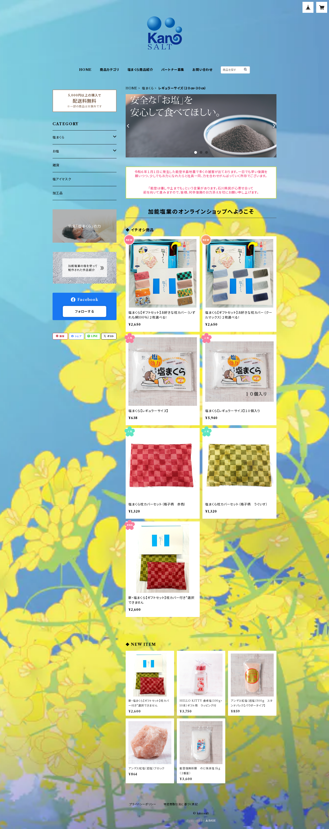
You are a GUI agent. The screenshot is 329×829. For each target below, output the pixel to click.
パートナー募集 (172, 70)
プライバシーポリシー (142, 804)
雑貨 (56, 165)
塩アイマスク (62, 179)
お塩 (56, 151)
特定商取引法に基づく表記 (181, 804)
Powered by (201, 820)
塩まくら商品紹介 (140, 70)
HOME (85, 70)
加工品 (58, 193)
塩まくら (148, 88)
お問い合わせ (202, 70)
